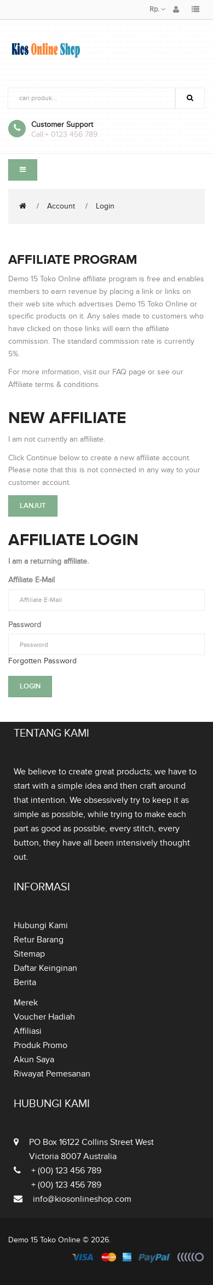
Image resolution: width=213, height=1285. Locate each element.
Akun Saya (34, 1059)
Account (61, 206)
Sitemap (29, 953)
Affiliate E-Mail (31, 579)
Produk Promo (40, 1045)
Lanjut (33, 505)
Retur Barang (39, 939)
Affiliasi (28, 1031)
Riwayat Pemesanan (52, 1073)
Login (105, 206)
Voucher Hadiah (44, 1016)
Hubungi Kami (41, 925)
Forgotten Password (42, 660)
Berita (25, 982)
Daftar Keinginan (45, 968)
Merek (26, 1002)
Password (24, 624)
